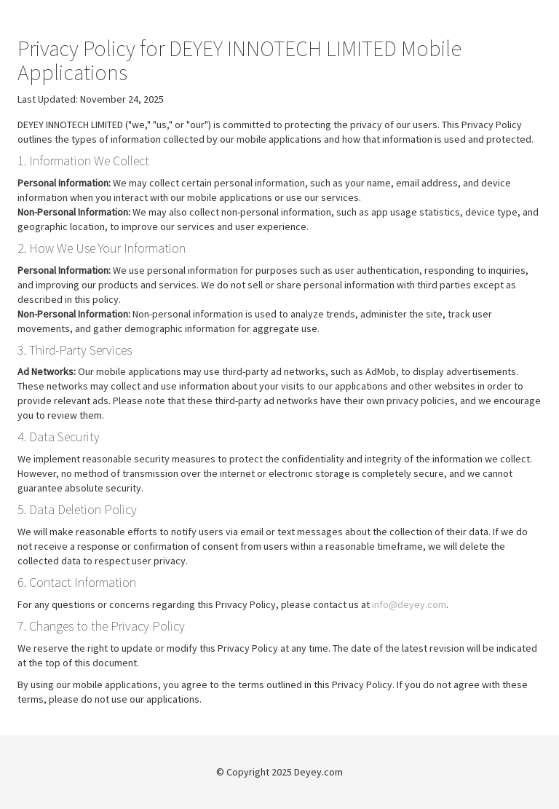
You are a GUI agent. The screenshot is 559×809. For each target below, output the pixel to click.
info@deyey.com (409, 604)
